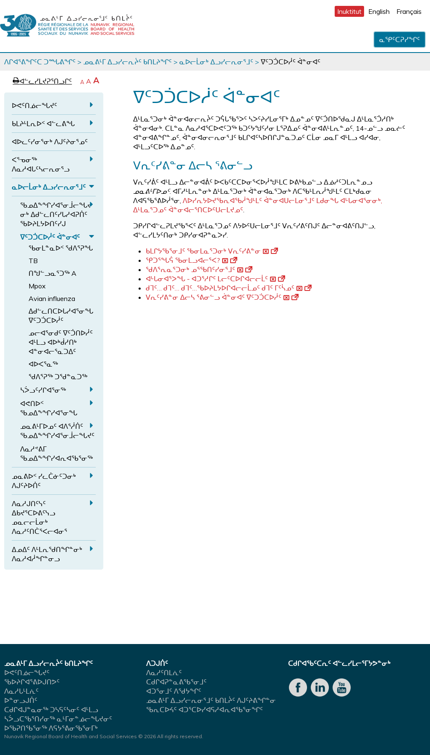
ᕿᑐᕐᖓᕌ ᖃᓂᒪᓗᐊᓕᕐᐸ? (191, 260)
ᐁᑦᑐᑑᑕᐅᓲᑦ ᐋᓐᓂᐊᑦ (50, 237)
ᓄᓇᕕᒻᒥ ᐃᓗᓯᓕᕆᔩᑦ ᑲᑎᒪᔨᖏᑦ (127, 62)
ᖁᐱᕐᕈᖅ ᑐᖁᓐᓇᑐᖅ (58, 376)
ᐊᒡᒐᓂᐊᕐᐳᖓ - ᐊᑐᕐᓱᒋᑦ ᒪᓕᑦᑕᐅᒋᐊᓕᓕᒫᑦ (215, 279)
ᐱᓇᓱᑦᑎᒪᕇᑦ (164, 672)
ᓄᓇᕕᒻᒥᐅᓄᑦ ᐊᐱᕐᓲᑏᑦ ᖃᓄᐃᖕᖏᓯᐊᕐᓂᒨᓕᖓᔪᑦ (57, 431)
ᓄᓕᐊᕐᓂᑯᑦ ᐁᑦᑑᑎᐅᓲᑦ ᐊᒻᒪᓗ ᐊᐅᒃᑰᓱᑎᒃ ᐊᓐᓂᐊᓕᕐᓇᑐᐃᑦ (61, 342)
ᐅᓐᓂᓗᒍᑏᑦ (20, 700)
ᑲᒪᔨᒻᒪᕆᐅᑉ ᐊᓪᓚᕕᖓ (43, 123)
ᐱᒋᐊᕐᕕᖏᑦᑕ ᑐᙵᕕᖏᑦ (40, 62)
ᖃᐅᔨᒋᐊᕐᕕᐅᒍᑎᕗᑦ (32, 682)
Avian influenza (52, 298)
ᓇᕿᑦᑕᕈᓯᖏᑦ (399, 39)
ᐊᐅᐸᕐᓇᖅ (43, 364)
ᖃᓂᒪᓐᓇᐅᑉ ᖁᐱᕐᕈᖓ (61, 248)
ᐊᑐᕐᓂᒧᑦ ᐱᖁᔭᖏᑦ (173, 691)
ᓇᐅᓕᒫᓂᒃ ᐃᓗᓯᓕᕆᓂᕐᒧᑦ (216, 62)
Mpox (37, 286)
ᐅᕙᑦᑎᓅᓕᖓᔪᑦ (34, 105)
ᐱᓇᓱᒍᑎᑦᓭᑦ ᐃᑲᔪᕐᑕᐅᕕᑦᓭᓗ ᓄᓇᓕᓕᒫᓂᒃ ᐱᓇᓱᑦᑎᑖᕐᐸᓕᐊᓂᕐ (39, 517)
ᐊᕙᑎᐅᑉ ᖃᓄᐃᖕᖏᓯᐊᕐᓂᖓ (48, 408)
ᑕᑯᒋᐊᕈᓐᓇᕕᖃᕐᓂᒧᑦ (176, 682)
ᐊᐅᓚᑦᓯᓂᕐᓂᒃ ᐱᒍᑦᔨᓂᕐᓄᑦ (50, 141)
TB (33, 260)
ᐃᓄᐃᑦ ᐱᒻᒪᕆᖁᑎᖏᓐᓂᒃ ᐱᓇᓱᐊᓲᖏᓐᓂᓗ (47, 554)
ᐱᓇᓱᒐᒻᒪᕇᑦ (21, 691)
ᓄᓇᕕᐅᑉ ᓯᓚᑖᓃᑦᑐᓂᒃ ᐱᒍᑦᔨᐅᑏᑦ (44, 481)
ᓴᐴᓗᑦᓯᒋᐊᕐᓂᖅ (43, 390)
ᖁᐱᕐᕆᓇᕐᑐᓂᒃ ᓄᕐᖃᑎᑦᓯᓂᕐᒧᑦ (199, 269)
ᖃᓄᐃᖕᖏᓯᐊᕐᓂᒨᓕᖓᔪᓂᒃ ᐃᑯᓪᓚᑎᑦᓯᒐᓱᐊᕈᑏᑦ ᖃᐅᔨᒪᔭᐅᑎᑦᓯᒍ (56, 214)
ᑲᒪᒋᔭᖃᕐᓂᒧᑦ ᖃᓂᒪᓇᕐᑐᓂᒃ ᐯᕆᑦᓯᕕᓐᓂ (212, 251)
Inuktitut (349, 11)
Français (409, 11)
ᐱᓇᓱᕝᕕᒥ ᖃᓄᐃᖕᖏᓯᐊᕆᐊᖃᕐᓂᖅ (56, 453)
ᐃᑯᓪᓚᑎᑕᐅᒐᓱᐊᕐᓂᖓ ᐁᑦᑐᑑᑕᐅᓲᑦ (61, 316)
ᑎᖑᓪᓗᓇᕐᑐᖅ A (52, 273)
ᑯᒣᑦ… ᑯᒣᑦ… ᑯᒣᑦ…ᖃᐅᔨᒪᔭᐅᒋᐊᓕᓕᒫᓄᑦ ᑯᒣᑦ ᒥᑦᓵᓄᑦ (229, 288)
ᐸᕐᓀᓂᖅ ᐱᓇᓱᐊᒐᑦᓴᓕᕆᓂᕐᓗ (41, 164)
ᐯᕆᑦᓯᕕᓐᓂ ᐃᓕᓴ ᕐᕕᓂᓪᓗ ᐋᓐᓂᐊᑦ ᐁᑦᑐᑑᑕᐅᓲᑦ (222, 297)
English (379, 11)
